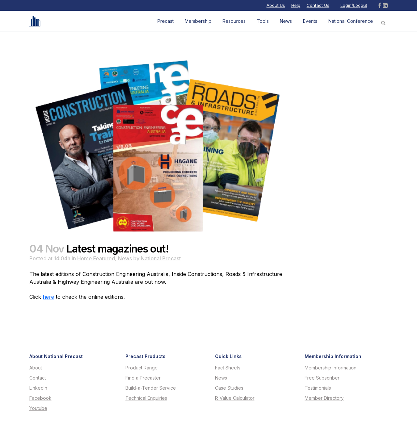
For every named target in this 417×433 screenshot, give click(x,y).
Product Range (141, 368)
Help (295, 5)
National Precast (161, 258)
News (125, 258)
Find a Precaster (143, 378)
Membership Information (330, 368)
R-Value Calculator (234, 398)
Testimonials (318, 388)
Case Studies (229, 388)
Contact (37, 378)
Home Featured (96, 258)
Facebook (40, 398)
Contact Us (318, 5)
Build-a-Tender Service (150, 388)
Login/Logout (353, 5)
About (35, 368)
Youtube (38, 408)
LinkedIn (38, 388)
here (48, 297)
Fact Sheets (227, 368)
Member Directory (324, 398)
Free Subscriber (322, 378)
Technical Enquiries (146, 398)
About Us (275, 5)
